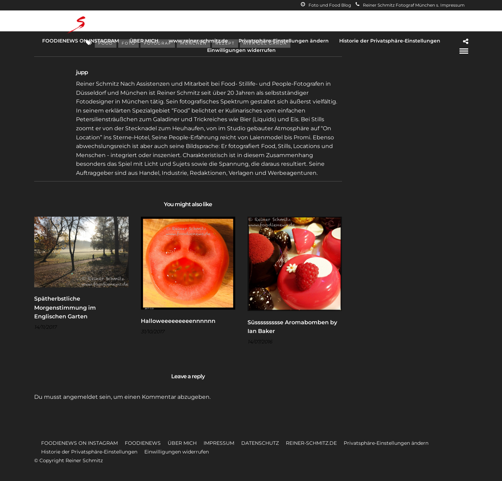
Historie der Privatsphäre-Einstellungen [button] (89, 452)
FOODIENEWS (143, 443)
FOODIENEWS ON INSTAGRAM (80, 41)
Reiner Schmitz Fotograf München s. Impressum (410, 5)
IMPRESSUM (219, 443)
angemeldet (80, 397)
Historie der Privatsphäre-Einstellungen (389, 41)
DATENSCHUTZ (260, 443)
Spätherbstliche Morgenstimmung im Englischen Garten (65, 307)
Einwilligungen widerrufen (241, 50)
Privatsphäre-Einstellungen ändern (283, 41)
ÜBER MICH (143, 41)
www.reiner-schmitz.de (198, 41)
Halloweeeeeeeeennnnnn (178, 321)
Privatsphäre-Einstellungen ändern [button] (386, 443)
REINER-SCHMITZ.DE (311, 443)
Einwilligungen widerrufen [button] (176, 452)
